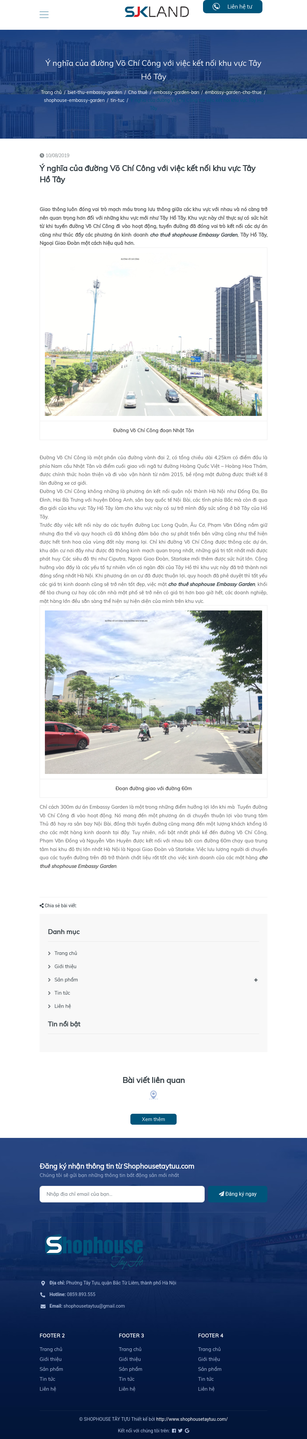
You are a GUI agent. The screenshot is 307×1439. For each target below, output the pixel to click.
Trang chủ (65, 953)
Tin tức (62, 993)
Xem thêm (153, 1119)
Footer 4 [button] (210, 1335)
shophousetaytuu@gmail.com (87, 1306)
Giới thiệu (65, 966)
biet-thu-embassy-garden (95, 92)
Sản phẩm (66, 979)
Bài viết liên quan (153, 1080)
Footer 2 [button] (52, 1335)
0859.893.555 (72, 1294)
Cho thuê (138, 92)
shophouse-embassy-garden (74, 100)
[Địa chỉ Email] (122, 1194)
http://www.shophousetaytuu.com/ (192, 1419)
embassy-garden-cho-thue (233, 92)
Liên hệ (62, 1006)
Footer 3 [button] (131, 1335)
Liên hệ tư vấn (239, 8)
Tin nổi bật (64, 1024)
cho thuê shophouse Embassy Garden (194, 235)
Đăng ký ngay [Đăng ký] (238, 1194)
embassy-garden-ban (176, 92)
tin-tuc (117, 100)
